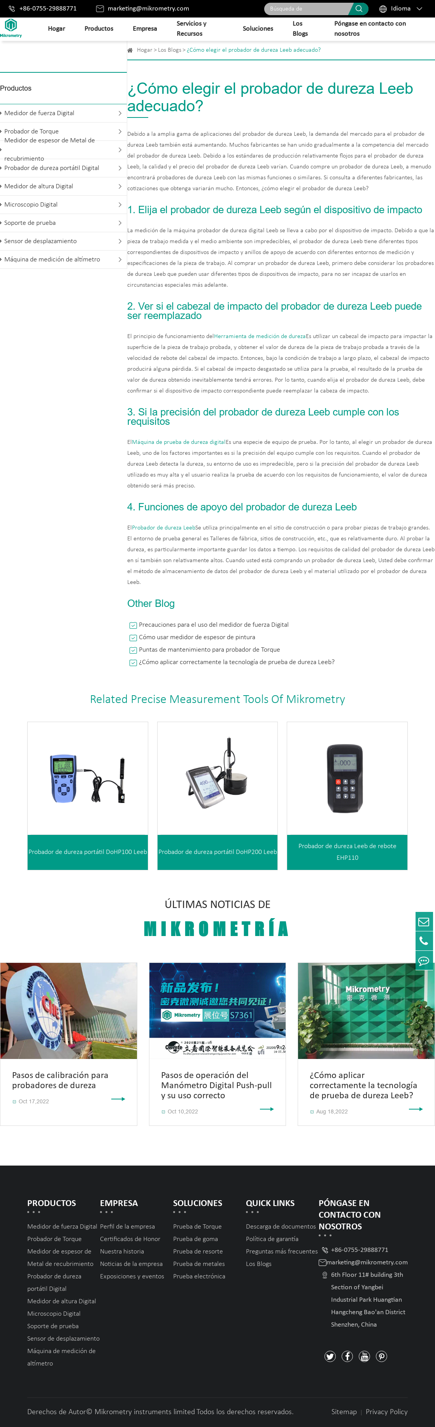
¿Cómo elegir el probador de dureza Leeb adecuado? (254, 50)
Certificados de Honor (130, 1239)
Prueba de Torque (197, 1227)
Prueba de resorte (198, 1251)
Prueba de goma (195, 1239)
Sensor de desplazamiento (40, 241)
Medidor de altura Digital (38, 186)
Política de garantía (272, 1239)
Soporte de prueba (30, 223)
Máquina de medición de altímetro (52, 259)
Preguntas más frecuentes (282, 1251)
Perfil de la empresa (127, 1227)
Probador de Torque (54, 1239)
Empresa (145, 29)
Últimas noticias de (218, 919)
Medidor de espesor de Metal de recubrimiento (49, 150)
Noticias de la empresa (131, 1264)
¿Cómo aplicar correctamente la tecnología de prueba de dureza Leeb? (237, 662)
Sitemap (344, 1412)
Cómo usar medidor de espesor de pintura (197, 637)
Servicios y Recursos (191, 29)
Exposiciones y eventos (132, 1276)
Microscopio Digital (31, 205)
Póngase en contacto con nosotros (370, 29)
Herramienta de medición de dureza (260, 336)
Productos (98, 29)
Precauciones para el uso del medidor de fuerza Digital (214, 625)
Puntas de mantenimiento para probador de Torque (209, 650)
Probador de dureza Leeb (163, 528)
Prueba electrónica (199, 1276)
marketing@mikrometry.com (148, 8)
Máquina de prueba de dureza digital (179, 442)
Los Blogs (300, 29)
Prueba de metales (199, 1264)
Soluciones (258, 29)
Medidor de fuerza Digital (39, 113)
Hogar (56, 29)
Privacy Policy (387, 1412)
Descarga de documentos (281, 1227)
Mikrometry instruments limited (145, 1412)
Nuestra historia (122, 1251)
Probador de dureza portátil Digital (51, 168)
